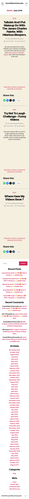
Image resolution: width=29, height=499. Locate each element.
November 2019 (14, 428)
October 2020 (14, 405)
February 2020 (14, 421)
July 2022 (14, 357)
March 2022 (14, 366)
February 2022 (14, 368)
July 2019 (14, 435)
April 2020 (14, 416)
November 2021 (14, 375)
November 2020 (14, 403)
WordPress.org (14, 489)
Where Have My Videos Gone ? (14, 198)
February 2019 (14, 446)
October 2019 (14, 430)
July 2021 (14, 384)
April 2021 (14, 391)
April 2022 (14, 364)
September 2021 (14, 380)
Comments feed (14, 486)
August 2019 (14, 433)
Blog (14, 18)
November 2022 (14, 350)
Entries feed (14, 484)
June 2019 (14, 437)
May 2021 (14, 389)
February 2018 (14, 460)
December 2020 (14, 400)
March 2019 (14, 444)
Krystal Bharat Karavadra (14, 3)
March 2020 (14, 419)
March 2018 (14, 458)
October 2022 (14, 352)
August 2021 (14, 382)
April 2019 (14, 442)
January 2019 (14, 449)
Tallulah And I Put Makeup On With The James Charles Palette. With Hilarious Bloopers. (14, 28)
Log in (14, 482)
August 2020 (14, 407)
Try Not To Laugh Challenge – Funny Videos (14, 116)
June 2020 (14, 412)
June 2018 (14, 453)
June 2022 (14, 359)
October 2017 (14, 462)
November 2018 (14, 451)
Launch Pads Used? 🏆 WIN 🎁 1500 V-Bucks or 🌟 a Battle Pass (14, 308)
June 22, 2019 (10, 41)
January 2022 (14, 370)
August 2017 (14, 465)
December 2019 (14, 426)
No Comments (21, 41)
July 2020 (14, 410)
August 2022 (14, 354)
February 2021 (14, 396)
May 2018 (14, 455)
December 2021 (14, 373)
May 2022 (14, 361)
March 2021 (14, 393)
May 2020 (14, 414)
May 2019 (14, 439)
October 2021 (14, 377)
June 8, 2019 (9, 126)
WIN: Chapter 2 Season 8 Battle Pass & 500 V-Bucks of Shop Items (14, 324)
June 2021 (14, 387)
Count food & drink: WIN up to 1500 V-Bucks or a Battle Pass (14, 339)
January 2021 (14, 398)
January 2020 (14, 423)
